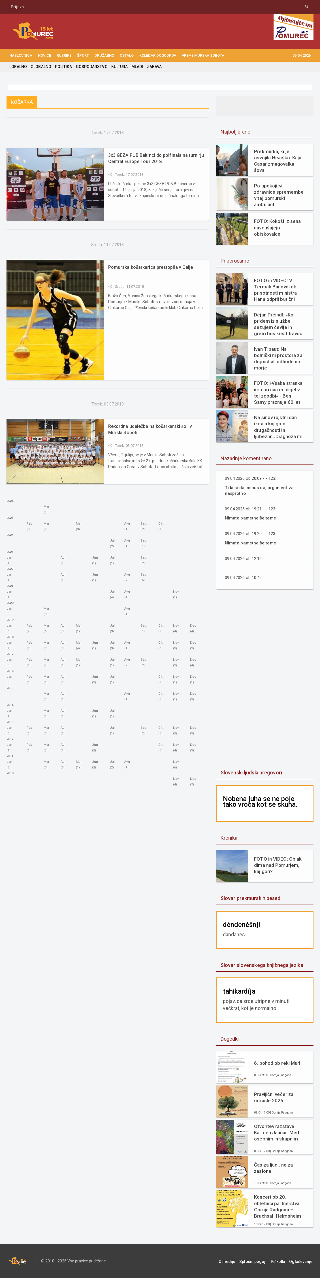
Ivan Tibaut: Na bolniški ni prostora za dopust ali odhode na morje (279, 356)
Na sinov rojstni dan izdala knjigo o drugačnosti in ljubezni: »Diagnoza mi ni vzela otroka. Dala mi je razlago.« (279, 427)
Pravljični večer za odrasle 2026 (273, 1097)
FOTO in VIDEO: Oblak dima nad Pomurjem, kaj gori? (277, 865)
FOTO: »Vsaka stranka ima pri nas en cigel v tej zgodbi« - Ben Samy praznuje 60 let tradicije (279, 392)
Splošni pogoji (257, 1261)
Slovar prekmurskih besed (250, 898)
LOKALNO (18, 66)
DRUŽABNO (104, 55)
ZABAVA (153, 66)
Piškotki (280, 1261)
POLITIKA (63, 66)
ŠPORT (83, 55)
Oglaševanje (302, 1261)
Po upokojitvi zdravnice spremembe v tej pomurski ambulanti (278, 195)
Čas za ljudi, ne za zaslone (273, 1168)
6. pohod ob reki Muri (277, 1063)
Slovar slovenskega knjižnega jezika (261, 965)
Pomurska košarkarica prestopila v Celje (150, 267)
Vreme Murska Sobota (203, 55)
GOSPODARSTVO (91, 66)
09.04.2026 (302, 55)
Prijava (17, 7)
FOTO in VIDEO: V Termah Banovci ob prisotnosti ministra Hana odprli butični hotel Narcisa (275, 290)
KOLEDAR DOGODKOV (157, 55)
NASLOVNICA (20, 55)
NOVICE (44, 55)
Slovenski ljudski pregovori (251, 773)
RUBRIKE (64, 55)
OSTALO (127, 55)
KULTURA (118, 66)
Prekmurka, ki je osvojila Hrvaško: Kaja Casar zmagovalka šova (277, 161)
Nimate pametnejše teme (250, 518)
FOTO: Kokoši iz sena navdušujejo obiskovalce (277, 227)
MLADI (136, 66)
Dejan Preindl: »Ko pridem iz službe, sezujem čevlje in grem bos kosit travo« (277, 324)
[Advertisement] (265, 680)
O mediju (232, 1261)
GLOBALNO (41, 66)
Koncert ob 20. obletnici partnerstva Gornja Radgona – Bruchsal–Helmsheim (277, 1206)
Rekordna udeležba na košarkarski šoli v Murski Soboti (149, 429)
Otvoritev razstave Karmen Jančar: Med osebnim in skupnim (276, 1132)
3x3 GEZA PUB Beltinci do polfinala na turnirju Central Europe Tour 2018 (155, 158)
